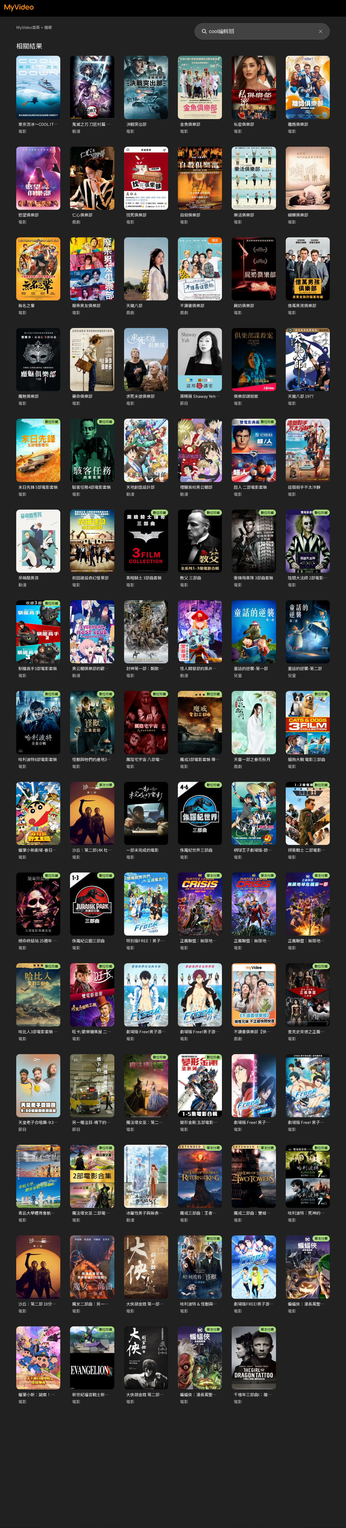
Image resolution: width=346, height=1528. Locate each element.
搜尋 (49, 27)
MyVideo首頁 (28, 27)
